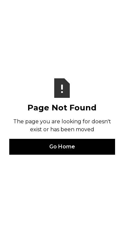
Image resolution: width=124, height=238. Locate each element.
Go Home (62, 146)
